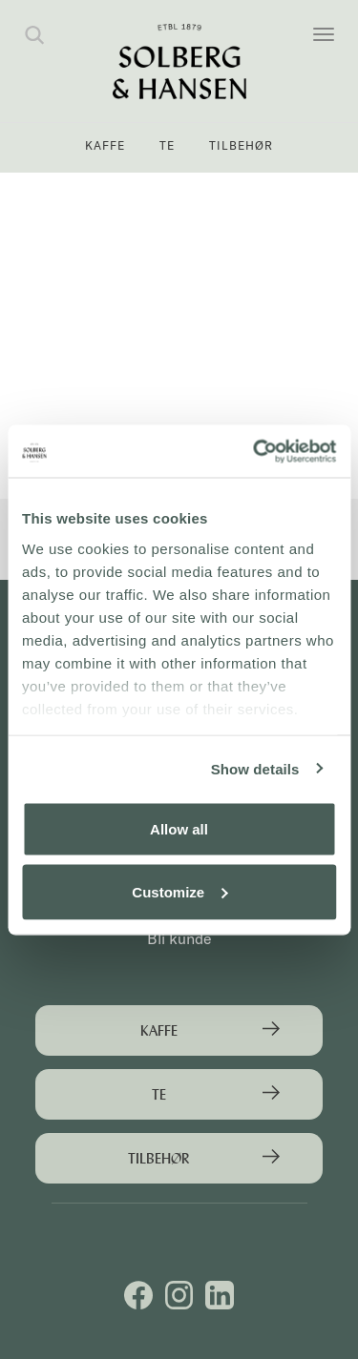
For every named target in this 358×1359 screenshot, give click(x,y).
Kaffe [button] (105, 145)
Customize (179, 891)
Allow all (179, 829)
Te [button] (167, 145)
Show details (255, 768)
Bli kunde (179, 938)
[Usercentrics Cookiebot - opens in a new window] (255, 451)
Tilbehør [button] (241, 145)
